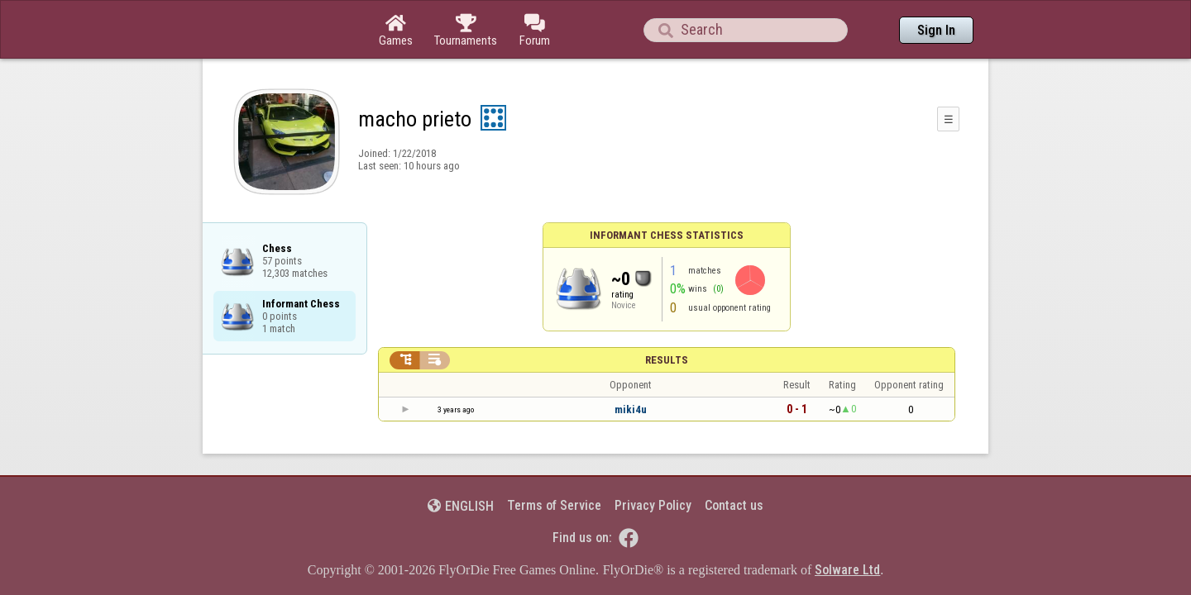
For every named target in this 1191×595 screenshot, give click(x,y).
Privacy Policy (653, 460)
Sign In (936, 30)
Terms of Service (554, 460)
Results (666, 314)
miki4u (631, 364)
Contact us (734, 460)
